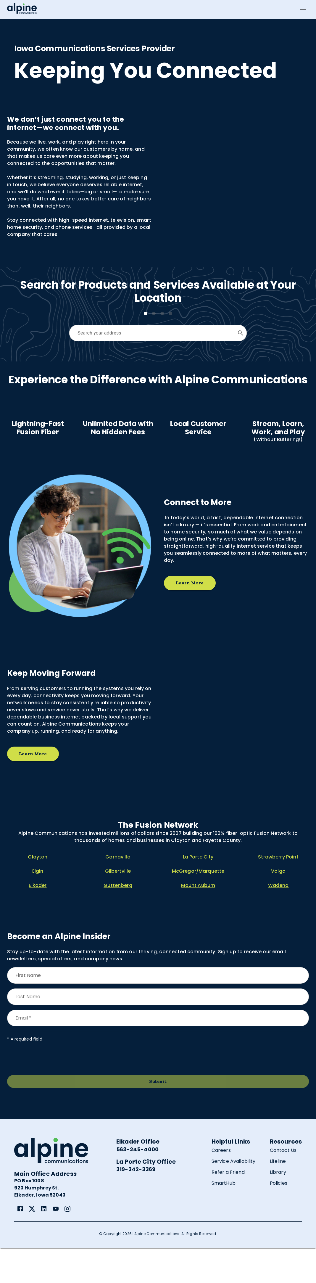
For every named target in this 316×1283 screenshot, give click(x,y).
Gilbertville (118, 905)
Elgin (37, 905)
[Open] (240, 333)
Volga (278, 905)
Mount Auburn (198, 920)
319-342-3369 (135, 1204)
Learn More (190, 617)
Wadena (278, 920)
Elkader (37, 920)
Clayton (37, 891)
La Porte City (198, 891)
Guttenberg (118, 920)
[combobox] (153, 333)
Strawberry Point (278, 891)
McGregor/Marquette (198, 905)
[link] (20, 1243)
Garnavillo (117, 891)
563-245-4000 (137, 1184)
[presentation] (52, 1093)
